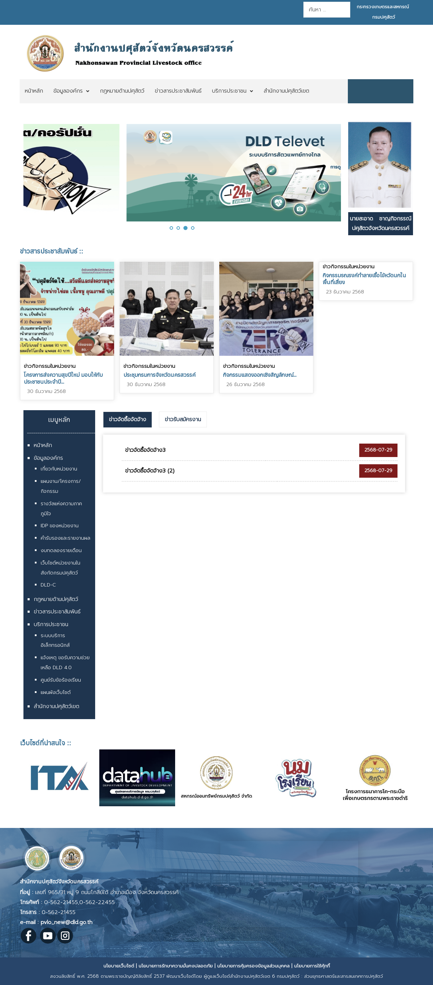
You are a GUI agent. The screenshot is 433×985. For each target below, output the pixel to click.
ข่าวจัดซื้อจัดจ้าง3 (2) (149, 471)
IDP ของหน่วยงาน (60, 525)
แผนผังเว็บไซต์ (56, 692)
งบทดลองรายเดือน (61, 550)
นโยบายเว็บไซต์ (118, 966)
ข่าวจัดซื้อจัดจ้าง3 (145, 450)
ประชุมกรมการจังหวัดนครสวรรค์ (159, 374)
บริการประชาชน (51, 624)
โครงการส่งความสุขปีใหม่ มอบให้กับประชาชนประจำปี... (63, 378)
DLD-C (48, 585)
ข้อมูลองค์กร (48, 458)
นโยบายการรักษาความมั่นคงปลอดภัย (176, 966)
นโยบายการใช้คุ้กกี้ (312, 966)
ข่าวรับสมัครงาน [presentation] (183, 419)
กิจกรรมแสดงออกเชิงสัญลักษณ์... (259, 374)
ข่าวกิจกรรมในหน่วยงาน (49, 366)
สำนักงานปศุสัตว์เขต (56, 706)
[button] (171, 228)
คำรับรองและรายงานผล (65, 538)
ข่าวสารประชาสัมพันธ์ (57, 612)
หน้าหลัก (43, 445)
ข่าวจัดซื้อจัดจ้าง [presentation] (127, 419)
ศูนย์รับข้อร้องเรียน (61, 680)
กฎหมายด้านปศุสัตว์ (56, 599)
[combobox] (326, 10)
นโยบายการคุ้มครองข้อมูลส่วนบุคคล (253, 966)
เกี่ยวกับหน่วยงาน (59, 469)
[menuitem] (34, 91)
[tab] (127, 420)
